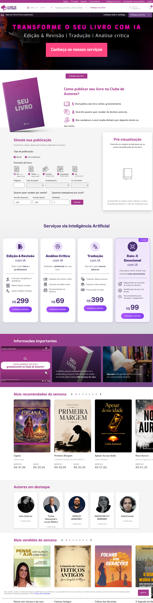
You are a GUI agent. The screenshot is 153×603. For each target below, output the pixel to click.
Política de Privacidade (42, 594)
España (84, 1)
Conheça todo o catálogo (114, 15)
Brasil (65, 1)
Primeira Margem (63, 455)
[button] (71, 394)
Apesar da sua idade (105, 455)
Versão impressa (21, 197)
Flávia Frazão (19, 459)
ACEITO (143, 593)
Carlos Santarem (101, 459)
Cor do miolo (76, 180)
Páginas (17, 180)
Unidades (56, 197)
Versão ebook (39, 197)
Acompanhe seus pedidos (134, 1)
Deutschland (95, 1)
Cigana (17, 455)
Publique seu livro (113, 1)
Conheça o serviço (20, 309)
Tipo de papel (32, 180)
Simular (77, 202)
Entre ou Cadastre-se (136, 7)
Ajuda (150, 1)
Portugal (74, 1)
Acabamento (51, 180)
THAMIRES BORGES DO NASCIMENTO (69, 459)
